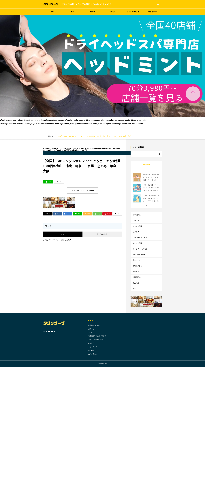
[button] (146, 170)
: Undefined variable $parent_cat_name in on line (98, 153)
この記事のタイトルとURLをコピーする (82, 190)
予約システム (138, 273)
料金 (72, 12)
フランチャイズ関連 (140, 241)
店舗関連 (136, 280)
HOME (53, 12)
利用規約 (91, 354)
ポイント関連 (138, 247)
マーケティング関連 (140, 254)
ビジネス (136, 234)
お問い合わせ (152, 12)
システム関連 (138, 228)
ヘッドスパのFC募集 (132, 12)
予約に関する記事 (139, 260)
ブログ (112, 12)
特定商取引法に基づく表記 (97, 347)
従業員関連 (137, 286)
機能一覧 (92, 12)
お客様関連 (137, 215)
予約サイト (137, 267)
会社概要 (91, 361)
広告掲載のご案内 (94, 336)
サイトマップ (92, 357)
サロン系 (136, 222)
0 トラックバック (102, 234)
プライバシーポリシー (95, 350)
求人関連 (136, 292)
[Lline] (48, 181)
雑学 (134, 299)
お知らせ (91, 339)
